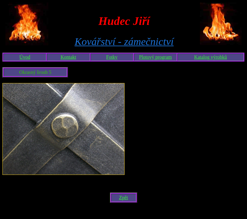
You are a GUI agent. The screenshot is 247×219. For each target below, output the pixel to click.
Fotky (112, 57)
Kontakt (68, 57)
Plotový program (155, 57)
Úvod (24, 57)
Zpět (123, 197)
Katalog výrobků (210, 57)
